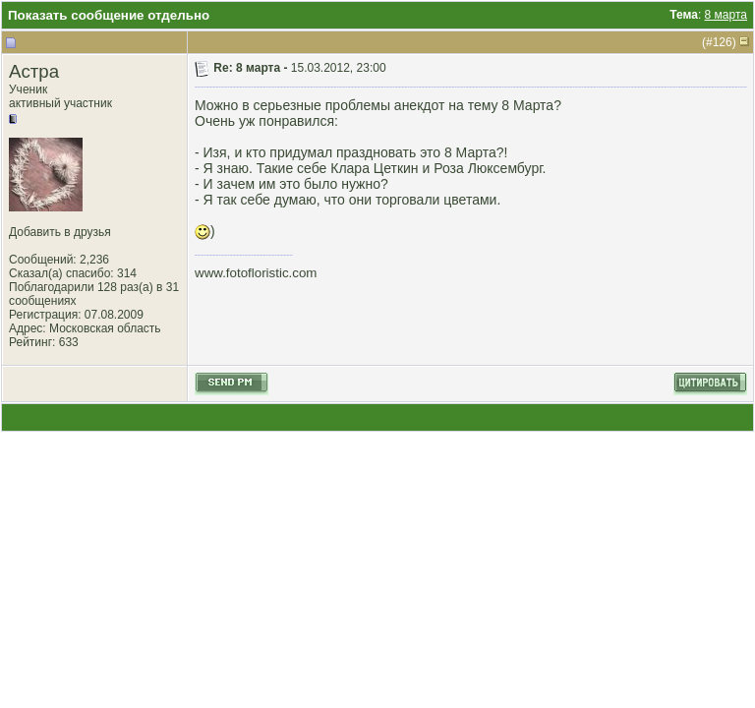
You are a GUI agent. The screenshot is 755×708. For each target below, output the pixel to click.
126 (722, 42)
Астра (34, 71)
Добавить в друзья (60, 232)
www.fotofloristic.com (256, 273)
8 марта (726, 15)
